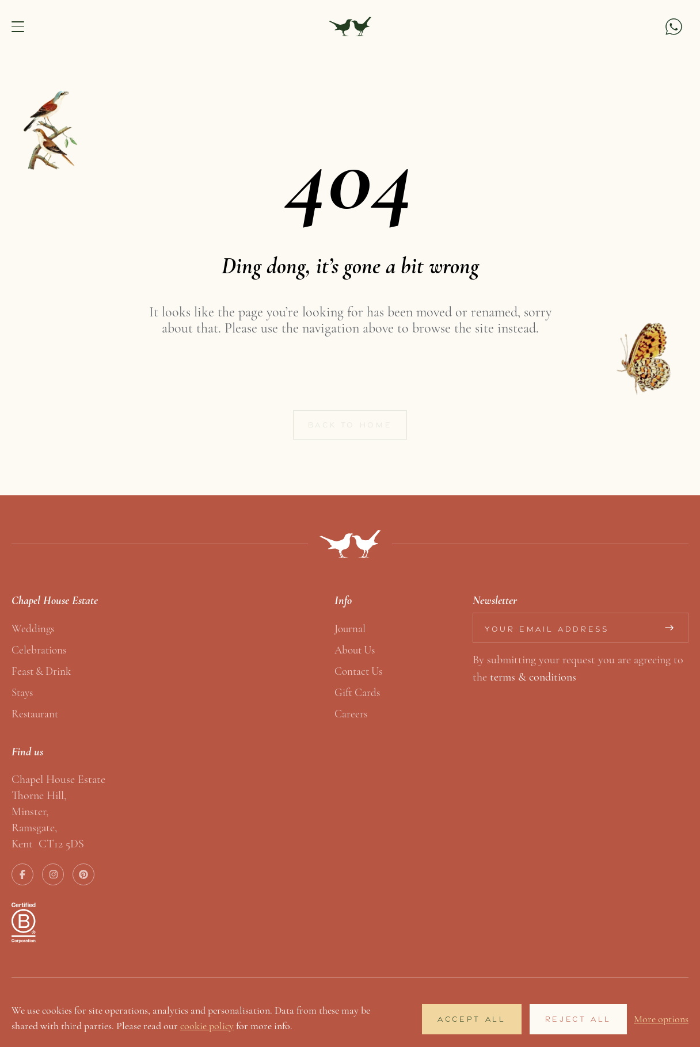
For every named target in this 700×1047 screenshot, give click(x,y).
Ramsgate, (34, 827)
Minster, (30, 811)
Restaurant (35, 713)
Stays (22, 692)
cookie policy (207, 1025)
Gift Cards (357, 692)
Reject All (578, 1019)
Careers (350, 713)
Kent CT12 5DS (48, 843)
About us (354, 649)
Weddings (33, 628)
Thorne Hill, (39, 795)
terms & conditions (533, 677)
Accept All (471, 1019)
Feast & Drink (41, 671)
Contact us (358, 671)
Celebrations (39, 649)
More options (661, 1018)
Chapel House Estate (58, 779)
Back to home (350, 428)
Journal (350, 628)
